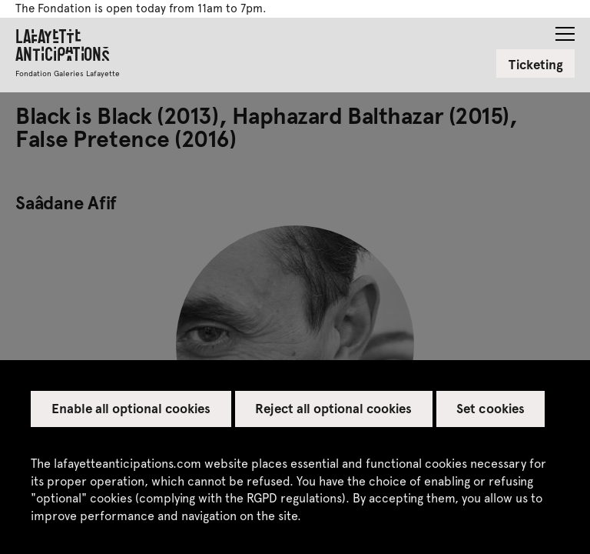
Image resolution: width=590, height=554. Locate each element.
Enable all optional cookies (131, 408)
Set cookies (490, 408)
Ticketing (536, 64)
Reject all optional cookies (333, 408)
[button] (565, 29)
